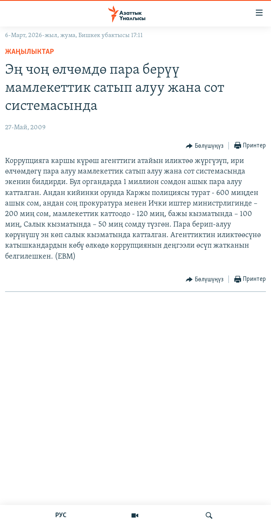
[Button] (204, 146)
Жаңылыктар (29, 52)
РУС (61, 515)
